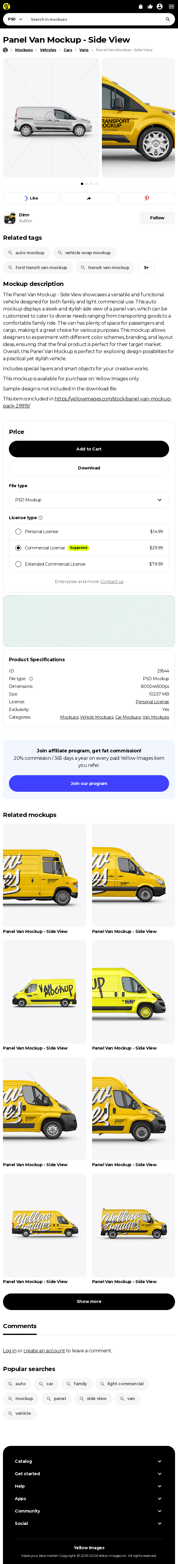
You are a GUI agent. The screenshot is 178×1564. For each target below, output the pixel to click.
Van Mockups (155, 717)
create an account (44, 1351)
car (46, 1383)
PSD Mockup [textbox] (28, 500)
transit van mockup (104, 267)
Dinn (24, 215)
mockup (20, 1398)
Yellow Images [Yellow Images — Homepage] (89, 1547)
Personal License (152, 701)
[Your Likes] (150, 6)
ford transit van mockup (37, 267)
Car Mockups (128, 717)
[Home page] (5, 50)
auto (16, 1383)
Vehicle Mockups (96, 717)
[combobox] (101, 19)
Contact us (112, 581)
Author (26, 220)
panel (56, 1398)
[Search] (167, 19)
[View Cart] (140, 6)
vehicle (19, 1413)
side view (93, 1398)
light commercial (122, 1383)
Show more (89, 1301)
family (76, 1383)
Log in (10, 1351)
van (127, 1398)
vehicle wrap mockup (84, 252)
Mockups (69, 717)
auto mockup (26, 252)
